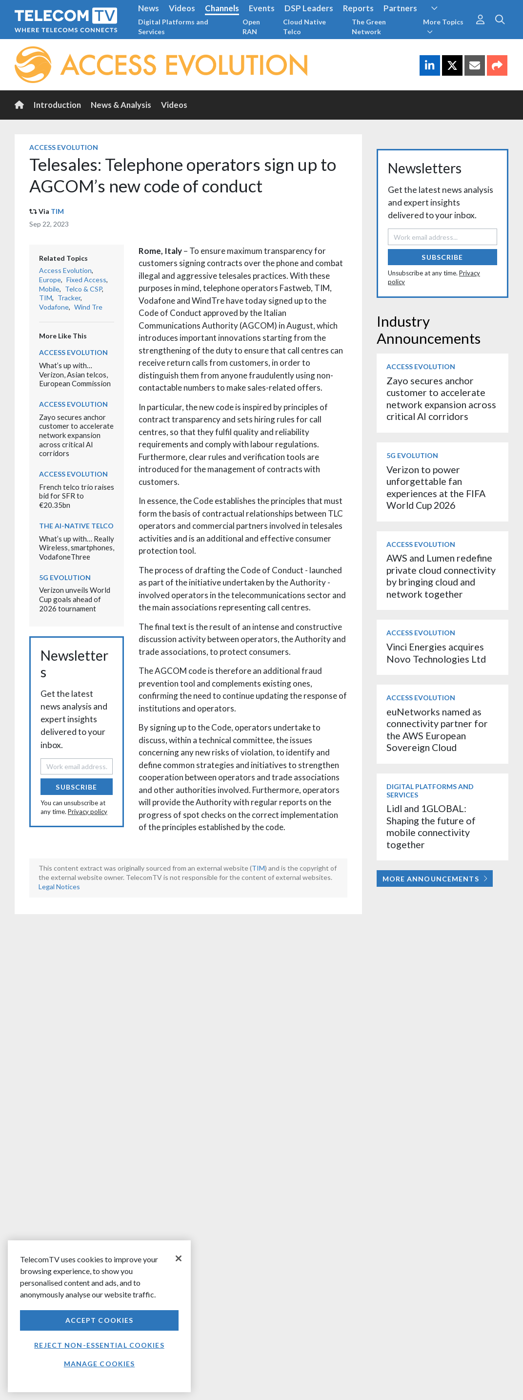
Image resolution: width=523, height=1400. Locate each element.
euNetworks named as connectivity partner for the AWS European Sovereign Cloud (437, 729)
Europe (50, 279)
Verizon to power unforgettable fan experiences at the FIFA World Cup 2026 (435, 487)
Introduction (57, 105)
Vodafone (54, 307)
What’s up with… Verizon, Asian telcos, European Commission (75, 374)
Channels (222, 8)
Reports (358, 8)
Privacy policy (87, 811)
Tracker (69, 297)
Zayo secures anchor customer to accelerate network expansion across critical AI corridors (76, 435)
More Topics (443, 26)
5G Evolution (65, 577)
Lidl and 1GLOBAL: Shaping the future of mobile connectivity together (431, 826)
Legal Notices (59, 886)
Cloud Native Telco (304, 27)
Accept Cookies (99, 1320)
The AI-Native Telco (76, 526)
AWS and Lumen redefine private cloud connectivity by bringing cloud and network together (441, 575)
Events (262, 8)
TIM (57, 211)
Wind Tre (88, 307)
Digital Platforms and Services (173, 27)
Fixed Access (86, 279)
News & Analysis (121, 105)
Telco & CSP (83, 289)
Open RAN (251, 27)
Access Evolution (63, 147)
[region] (99, 1316)
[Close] (178, 1258)
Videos (182, 8)
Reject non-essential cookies (99, 1345)
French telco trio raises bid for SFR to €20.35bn (76, 495)
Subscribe (76, 787)
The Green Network (369, 27)
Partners (400, 8)
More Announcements (434, 879)
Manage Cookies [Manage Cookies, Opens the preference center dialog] (99, 1363)
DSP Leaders (308, 8)
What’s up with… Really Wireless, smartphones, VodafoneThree (76, 547)
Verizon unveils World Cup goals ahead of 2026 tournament (74, 598)
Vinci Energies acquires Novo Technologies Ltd (436, 652)
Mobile (49, 289)
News (148, 8)
